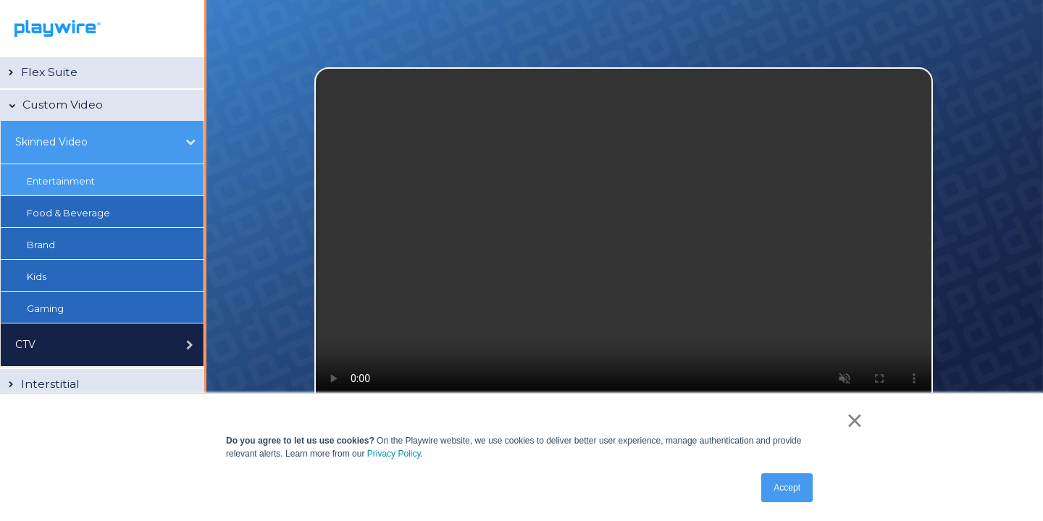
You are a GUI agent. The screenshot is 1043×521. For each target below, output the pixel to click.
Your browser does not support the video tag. (623, 241)
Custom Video (62, 104)
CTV (25, 344)
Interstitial (50, 384)
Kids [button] (36, 276)
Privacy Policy (394, 454)
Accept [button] (787, 488)
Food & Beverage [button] (68, 213)
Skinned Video (51, 141)
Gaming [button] (45, 308)
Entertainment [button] (61, 181)
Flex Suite (49, 72)
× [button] (854, 420)
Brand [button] (41, 244)
